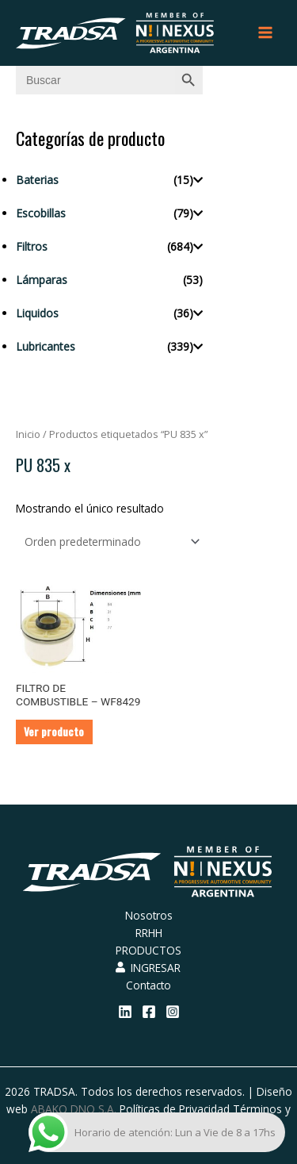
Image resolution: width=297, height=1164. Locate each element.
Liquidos (37, 313)
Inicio (28, 434)
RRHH (148, 932)
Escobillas (41, 213)
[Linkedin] (125, 1012)
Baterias (37, 179)
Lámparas (41, 279)
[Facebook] (149, 1012)
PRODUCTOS (148, 950)
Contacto (148, 985)
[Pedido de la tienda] (109, 541)
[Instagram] (173, 1012)
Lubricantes (45, 346)
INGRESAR (148, 967)
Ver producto (54, 732)
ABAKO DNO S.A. (73, 1108)
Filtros (32, 246)
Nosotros (149, 915)
